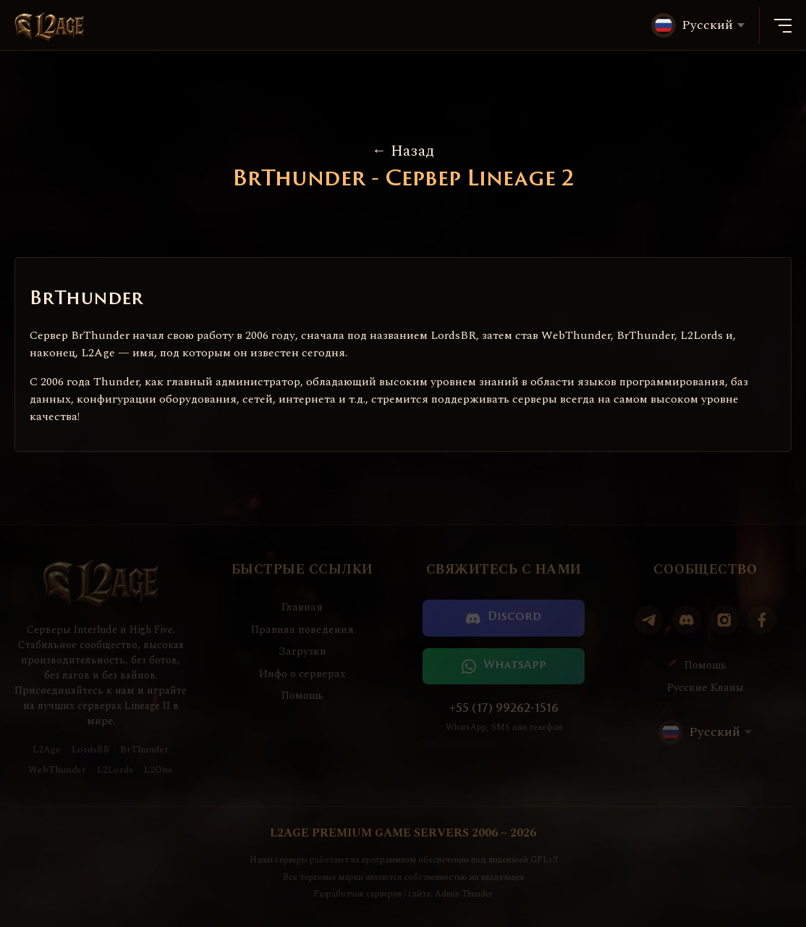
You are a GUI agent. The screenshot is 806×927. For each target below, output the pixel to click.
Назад (403, 151)
